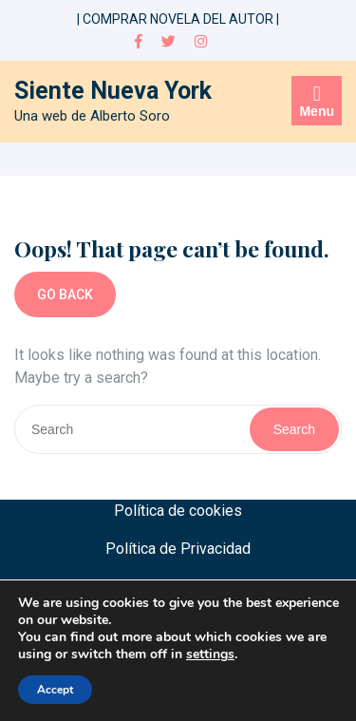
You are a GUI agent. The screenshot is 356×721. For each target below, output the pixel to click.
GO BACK (65, 294)
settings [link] (210, 654)
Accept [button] (55, 689)
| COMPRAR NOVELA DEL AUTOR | (178, 19)
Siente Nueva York (113, 90)
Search (294, 429)
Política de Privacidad (178, 549)
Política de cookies (178, 511)
